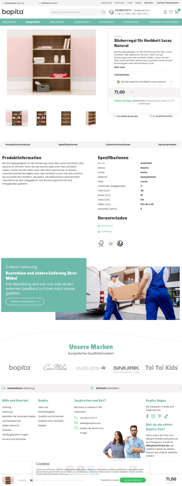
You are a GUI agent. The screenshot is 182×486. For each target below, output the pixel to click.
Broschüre (105, 231)
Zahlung (6, 413)
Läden (130, 3)
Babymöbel (33, 22)
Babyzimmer (57, 22)
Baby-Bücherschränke (34, 29)
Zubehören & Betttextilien (163, 22)
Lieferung (7, 417)
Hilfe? (12, 3)
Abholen (7, 436)
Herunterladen (167, 150)
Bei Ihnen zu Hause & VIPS (88, 413)
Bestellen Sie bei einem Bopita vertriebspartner (19, 424)
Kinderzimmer (131, 22)
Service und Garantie (14, 445)
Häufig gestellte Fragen (15, 440)
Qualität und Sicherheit (51, 422)
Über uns (43, 413)
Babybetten (9, 22)
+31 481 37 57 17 (123, 10)
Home (5, 29)
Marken (138, 3)
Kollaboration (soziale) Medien (51, 429)
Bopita (118, 42)
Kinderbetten (81, 22)
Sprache (149, 3)
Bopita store (106, 3)
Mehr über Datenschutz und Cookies (84, 474)
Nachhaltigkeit (46, 417)
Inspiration (80, 417)
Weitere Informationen (25, 307)
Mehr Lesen (119, 73)
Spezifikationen (68, 150)
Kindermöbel (106, 22)
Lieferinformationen (118, 150)
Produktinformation (18, 150)
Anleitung (105, 237)
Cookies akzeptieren (132, 480)
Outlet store (119, 3)
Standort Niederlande (168, 3)
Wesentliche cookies (109, 480)
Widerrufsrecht (10, 431)
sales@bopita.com (141, 10)
